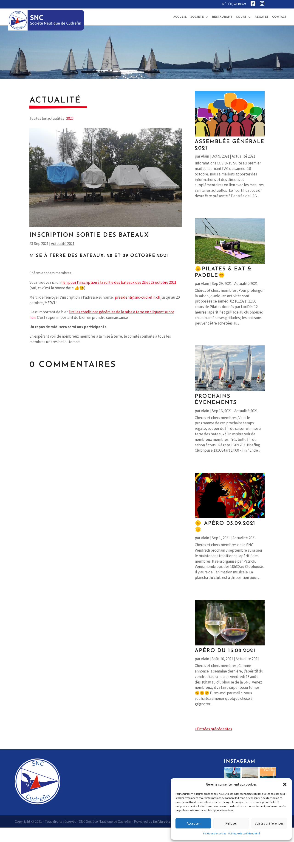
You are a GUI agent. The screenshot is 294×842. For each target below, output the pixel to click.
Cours (241, 17)
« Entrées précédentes (213, 728)
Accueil (180, 17)
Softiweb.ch (162, 821)
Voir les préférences (269, 823)
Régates (262, 17)
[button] (285, 784)
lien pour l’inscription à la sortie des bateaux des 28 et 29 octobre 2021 (118, 282)
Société (197, 17)
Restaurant (222, 17)
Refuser (231, 823)
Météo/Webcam (234, 4)
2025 (70, 118)
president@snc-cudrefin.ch (137, 297)
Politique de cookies (214, 833)
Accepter (193, 823)
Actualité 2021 (62, 243)
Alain (205, 156)
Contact (279, 17)
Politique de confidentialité (244, 833)
